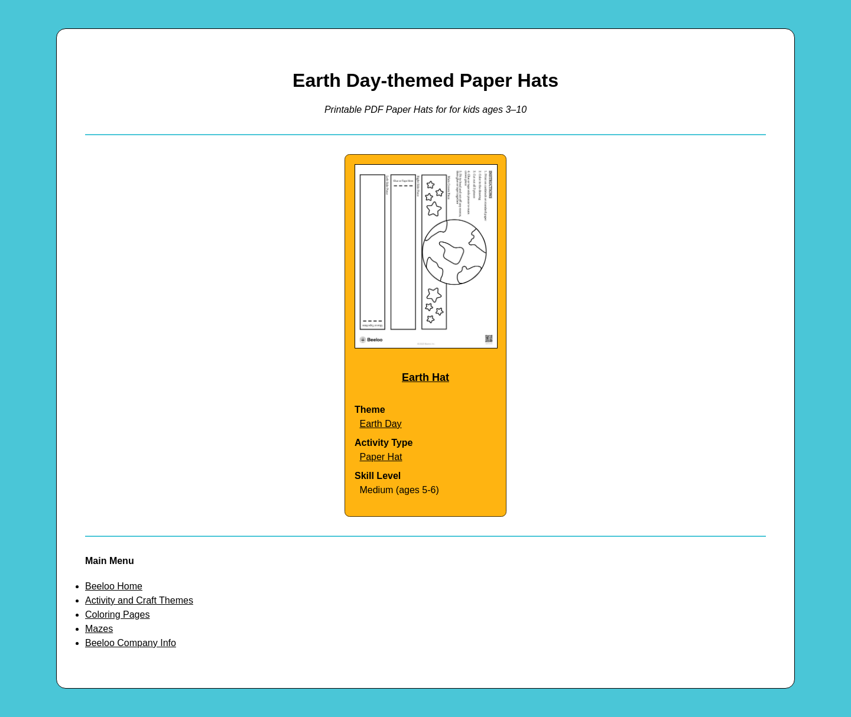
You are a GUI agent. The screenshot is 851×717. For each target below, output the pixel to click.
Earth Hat (425, 377)
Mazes (99, 629)
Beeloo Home (113, 586)
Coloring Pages (117, 615)
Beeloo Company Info (130, 643)
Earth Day (380, 424)
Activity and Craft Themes (139, 600)
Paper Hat (380, 457)
